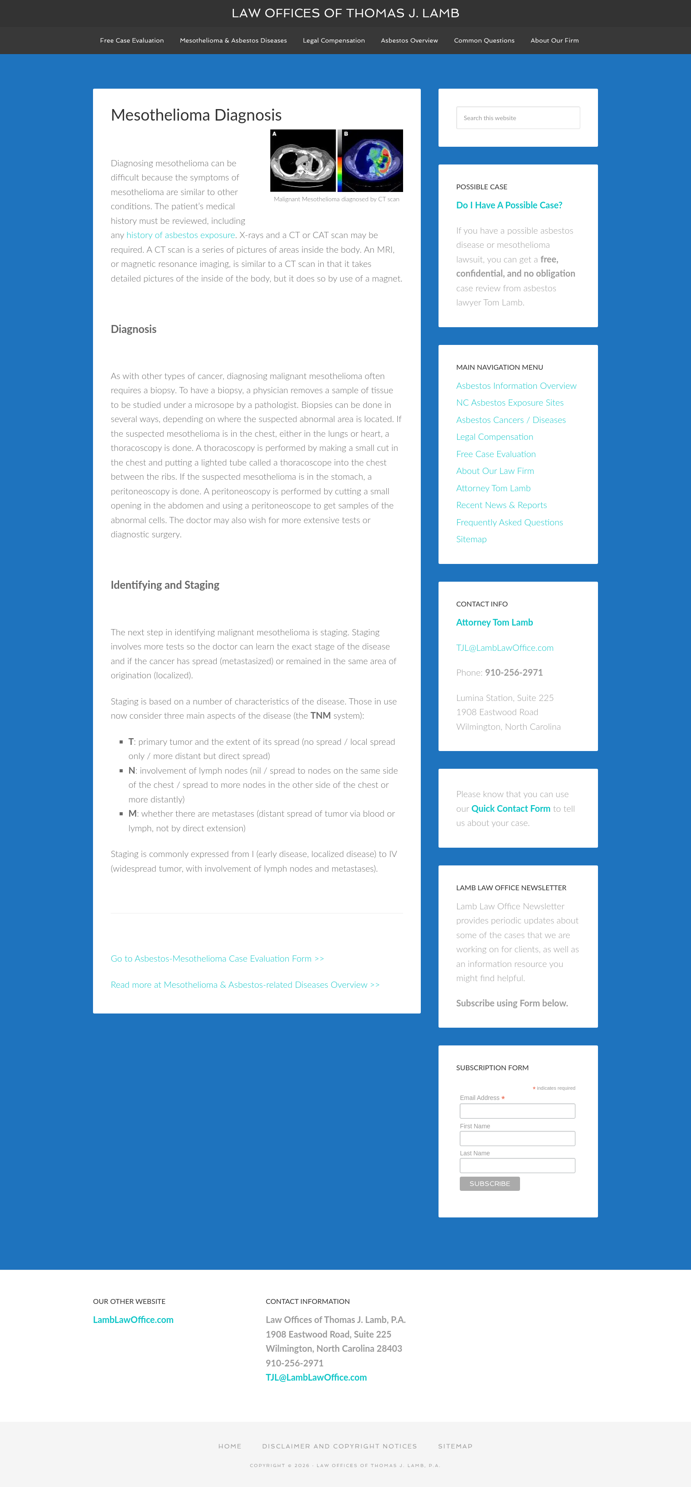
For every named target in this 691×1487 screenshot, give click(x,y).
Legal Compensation (494, 436)
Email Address (482, 1098)
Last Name (475, 1153)
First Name (475, 1126)
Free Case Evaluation (496, 453)
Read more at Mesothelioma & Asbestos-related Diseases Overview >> (245, 984)
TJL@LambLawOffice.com (505, 647)
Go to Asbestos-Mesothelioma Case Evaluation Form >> (217, 958)
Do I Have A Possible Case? (509, 205)
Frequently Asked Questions (509, 522)
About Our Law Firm (495, 470)
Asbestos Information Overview (516, 385)
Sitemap (471, 538)
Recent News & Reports (501, 504)
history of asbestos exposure (180, 234)
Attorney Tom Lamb (493, 487)
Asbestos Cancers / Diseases (511, 419)
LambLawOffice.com (133, 1319)
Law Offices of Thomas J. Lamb (346, 13)
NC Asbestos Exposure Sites (510, 402)
